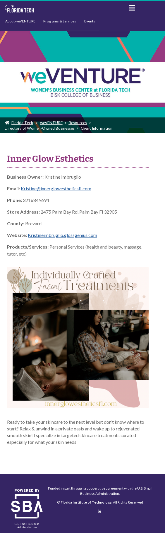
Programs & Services (59, 21)
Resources (77, 122)
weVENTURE (51, 122)
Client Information (96, 128)
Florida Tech (22, 122)
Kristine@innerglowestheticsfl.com (56, 188)
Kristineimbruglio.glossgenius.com (62, 235)
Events (89, 21)
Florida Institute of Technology (62, 8)
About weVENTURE (20, 21)
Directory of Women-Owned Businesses (40, 128)
